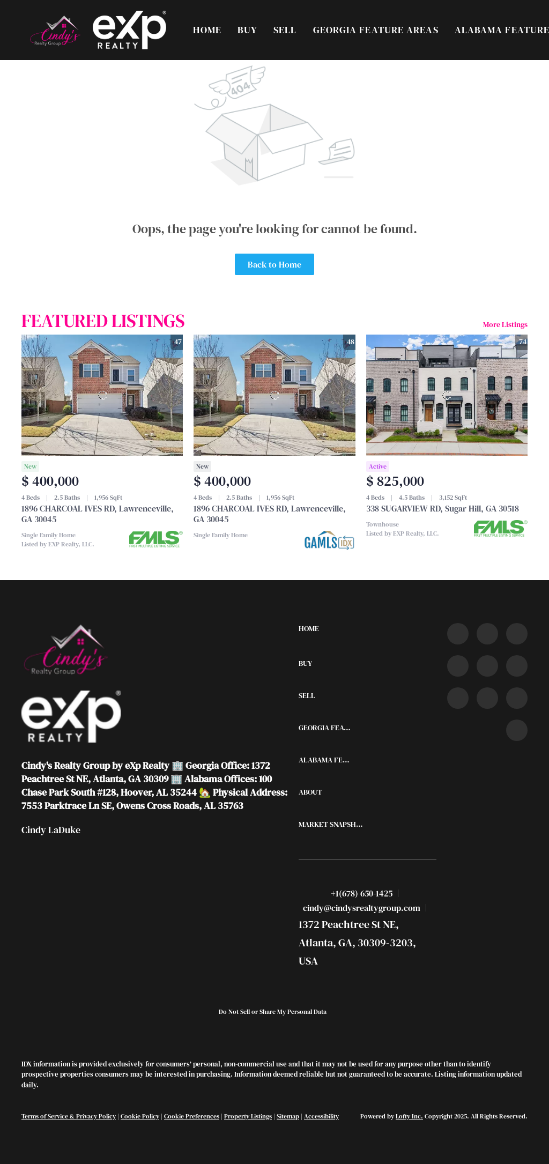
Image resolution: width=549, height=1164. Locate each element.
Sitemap (288, 1116)
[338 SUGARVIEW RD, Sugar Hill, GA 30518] (447, 395)
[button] (54, 30)
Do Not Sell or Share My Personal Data (273, 1011)
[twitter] (517, 633)
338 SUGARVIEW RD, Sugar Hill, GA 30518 (442, 508)
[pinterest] (517, 698)
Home (207, 29)
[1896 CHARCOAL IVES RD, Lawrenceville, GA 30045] (102, 395)
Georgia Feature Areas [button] (376, 29)
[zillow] (458, 666)
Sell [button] (284, 29)
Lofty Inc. (409, 1116)
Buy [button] (247, 29)
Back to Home (274, 264)
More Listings (505, 324)
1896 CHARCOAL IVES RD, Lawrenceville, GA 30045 (97, 513)
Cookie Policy (140, 1116)
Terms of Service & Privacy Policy (68, 1116)
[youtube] (517, 666)
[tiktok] (458, 698)
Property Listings (248, 1116)
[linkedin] (487, 633)
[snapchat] (487, 698)
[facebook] (458, 633)
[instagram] (487, 666)
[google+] (517, 730)
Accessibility (321, 1116)
